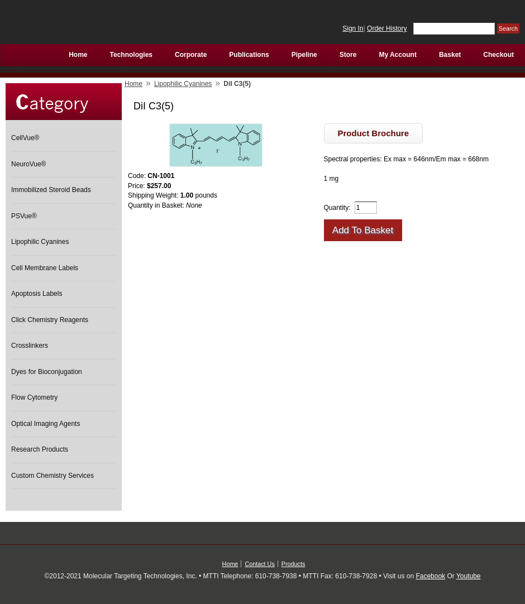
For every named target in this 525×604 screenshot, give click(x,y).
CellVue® (25, 138)
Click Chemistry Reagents (49, 320)
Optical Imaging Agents (45, 424)
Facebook (430, 576)
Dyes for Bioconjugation (46, 372)
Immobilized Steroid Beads (51, 190)
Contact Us (259, 563)
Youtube (468, 576)
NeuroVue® (28, 164)
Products (293, 563)
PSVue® (24, 216)
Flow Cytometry (34, 397)
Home (133, 84)
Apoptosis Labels (36, 294)
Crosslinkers (29, 345)
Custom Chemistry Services (52, 476)
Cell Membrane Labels (44, 268)
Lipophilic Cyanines (40, 242)
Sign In (352, 28)
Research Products (39, 449)
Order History (387, 28)
